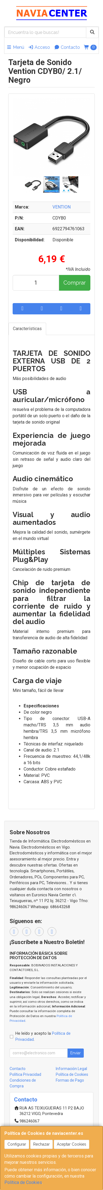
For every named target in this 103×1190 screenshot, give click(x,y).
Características (27, 328)
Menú (15, 47)
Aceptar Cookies (71, 1144)
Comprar (74, 282)
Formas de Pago (70, 1080)
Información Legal (71, 1068)
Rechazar (41, 1144)
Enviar (75, 1053)
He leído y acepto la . (43, 1036)
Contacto (67, 47)
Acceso (39, 47)
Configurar (16, 1144)
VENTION (61, 207)
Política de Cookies (23, 1182)
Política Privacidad (25, 1074)
